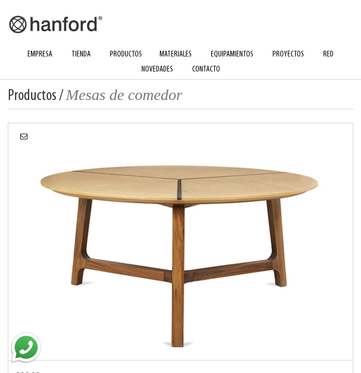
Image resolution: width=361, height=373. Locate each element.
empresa (39, 54)
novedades (157, 69)
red (328, 54)
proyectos (288, 54)
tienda (81, 54)
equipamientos (232, 54)
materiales (176, 54)
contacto (206, 69)
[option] (180, 241)
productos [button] (126, 54)
